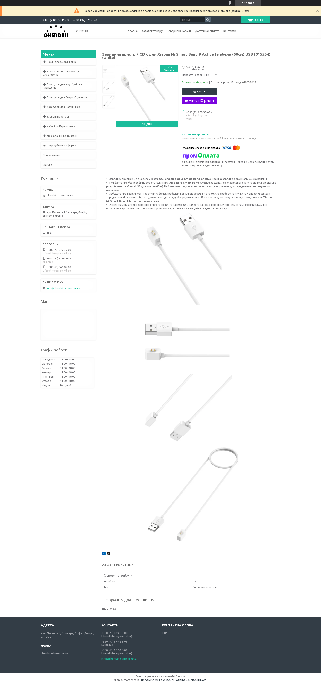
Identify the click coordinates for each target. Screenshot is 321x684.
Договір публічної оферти (59, 145)
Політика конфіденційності (191, 680)
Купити (201, 91)
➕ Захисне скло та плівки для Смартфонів (61, 73)
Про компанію (52, 155)
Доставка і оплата (207, 31)
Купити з (201, 101)
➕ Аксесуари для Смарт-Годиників (65, 97)
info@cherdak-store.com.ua (63, 288)
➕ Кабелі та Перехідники (59, 126)
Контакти (229, 31)
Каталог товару (152, 31)
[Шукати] (208, 19)
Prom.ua (180, 676)
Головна (132, 31)
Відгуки (47, 164)
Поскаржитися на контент (157, 680)
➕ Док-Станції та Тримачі (60, 135)
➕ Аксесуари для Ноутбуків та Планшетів (62, 86)
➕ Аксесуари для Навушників (61, 106)
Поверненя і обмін (179, 31)
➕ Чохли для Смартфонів (59, 61)
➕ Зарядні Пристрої (56, 116)
